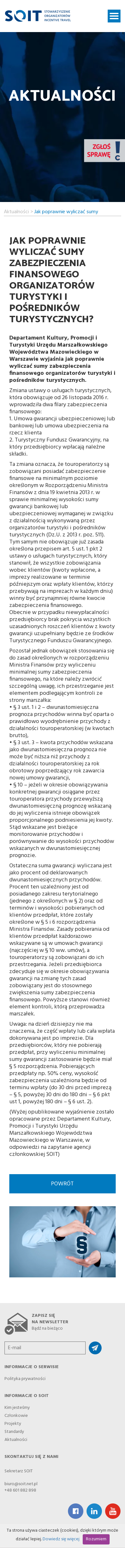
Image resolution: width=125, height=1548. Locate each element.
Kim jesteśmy (17, 1406)
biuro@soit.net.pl (21, 1484)
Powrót (62, 1184)
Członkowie (16, 1414)
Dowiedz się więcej (61, 1539)
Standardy (14, 1430)
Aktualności (16, 211)
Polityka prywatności (25, 1377)
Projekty (12, 1422)
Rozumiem (96, 1539)
